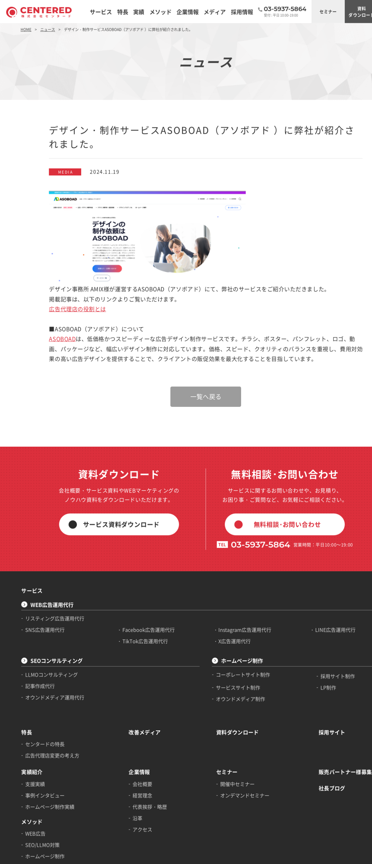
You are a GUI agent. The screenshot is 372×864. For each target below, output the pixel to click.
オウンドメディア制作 (217, 631)
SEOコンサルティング (51, 597)
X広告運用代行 (211, 579)
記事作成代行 (36, 619)
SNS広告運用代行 (40, 569)
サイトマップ (28, 857)
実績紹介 (28, 697)
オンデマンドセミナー (221, 718)
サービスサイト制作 (215, 621)
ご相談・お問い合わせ (357, 10)
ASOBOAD (56, 305)
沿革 (124, 739)
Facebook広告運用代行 (134, 569)
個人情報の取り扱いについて (65, 857)
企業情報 (125, 697)
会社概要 (129, 708)
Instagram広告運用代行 (221, 569)
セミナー (296, 10)
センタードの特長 (40, 672)
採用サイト (300, 661)
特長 (24, 661)
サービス (28, 533)
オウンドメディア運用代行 (49, 629)
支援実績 (32, 708)
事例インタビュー (40, 718)
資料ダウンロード (326, 10)
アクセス (129, 749)
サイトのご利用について (108, 857)
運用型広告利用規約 (146, 857)
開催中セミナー (214, 708)
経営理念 (129, 718)
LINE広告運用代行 (303, 569)
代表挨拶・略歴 (135, 729)
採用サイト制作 (305, 610)
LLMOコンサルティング (46, 609)
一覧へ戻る (186, 358)
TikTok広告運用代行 (131, 579)
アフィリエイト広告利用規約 (187, 857)
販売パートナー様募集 (312, 697)
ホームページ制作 (218, 597)
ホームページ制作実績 (45, 729)
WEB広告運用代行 (46, 546)
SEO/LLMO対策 (38, 763)
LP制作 (297, 621)
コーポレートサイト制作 (219, 609)
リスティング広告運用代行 (49, 558)
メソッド (28, 742)
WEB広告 (32, 753)
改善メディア (130, 661)
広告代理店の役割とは (70, 279)
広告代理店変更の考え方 (47, 682)
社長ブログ (300, 712)
